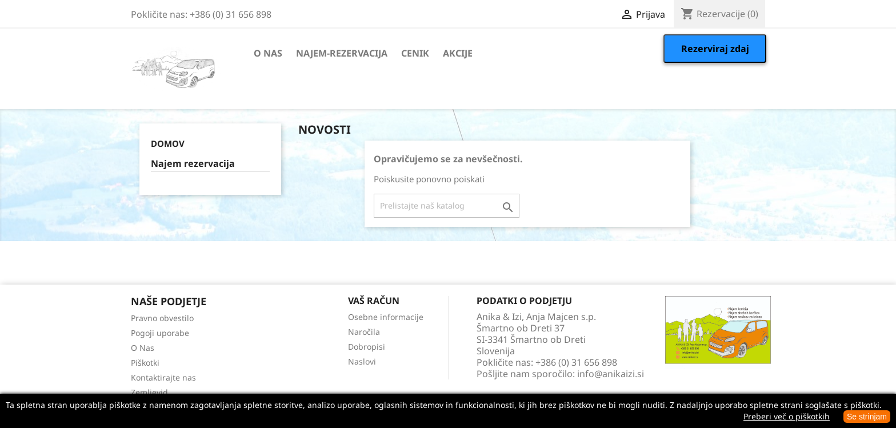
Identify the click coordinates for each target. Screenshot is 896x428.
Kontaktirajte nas (163, 377)
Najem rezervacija (193, 164)
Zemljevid (149, 392)
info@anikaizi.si (610, 373)
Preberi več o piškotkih (786, 416)
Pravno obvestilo (162, 318)
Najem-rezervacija (341, 53)
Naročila (364, 331)
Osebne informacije (385, 316)
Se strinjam (867, 416)
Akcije (458, 53)
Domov (168, 143)
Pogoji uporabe (160, 332)
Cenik (415, 53)
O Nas (268, 53)
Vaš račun (373, 300)
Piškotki (145, 362)
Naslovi (362, 361)
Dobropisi (366, 346)
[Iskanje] (446, 206)
